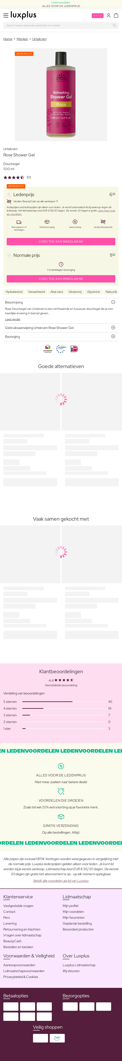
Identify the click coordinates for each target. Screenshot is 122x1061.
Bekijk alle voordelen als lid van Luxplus (61, 881)
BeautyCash (12, 941)
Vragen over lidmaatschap (22, 935)
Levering (10, 923)
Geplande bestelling (77, 923)
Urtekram (39, 39)
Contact (9, 911)
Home (7, 39)
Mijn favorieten (74, 917)
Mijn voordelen (73, 911)
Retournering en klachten (22, 929)
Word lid (98, 16)
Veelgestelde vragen (18, 906)
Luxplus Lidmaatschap (79, 965)
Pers (6, 917)
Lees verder (12, 319)
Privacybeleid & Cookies (20, 977)
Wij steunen (71, 971)
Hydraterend (14, 292)
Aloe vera (57, 292)
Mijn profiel (70, 906)
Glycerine (93, 292)
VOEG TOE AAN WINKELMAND (61, 241)
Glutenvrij (75, 292)
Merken (22, 39)
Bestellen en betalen (18, 947)
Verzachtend (36, 292)
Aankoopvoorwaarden (19, 965)
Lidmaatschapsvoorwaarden (23, 971)
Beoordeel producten (78, 929)
